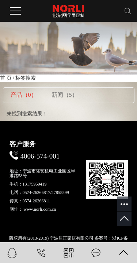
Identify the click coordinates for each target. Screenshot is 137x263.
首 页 (6, 78)
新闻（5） (65, 95)
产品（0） (24, 95)
